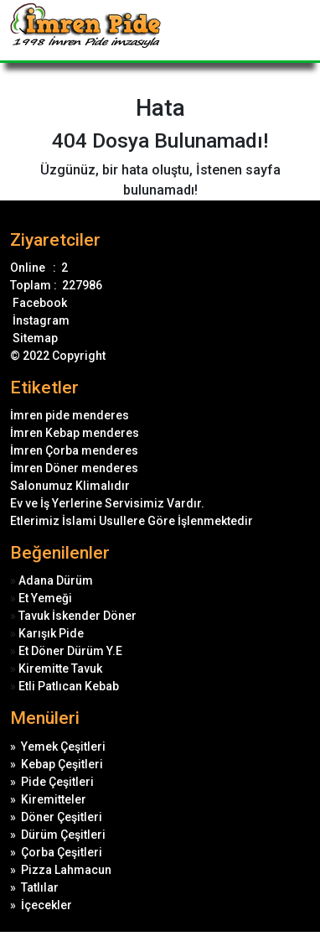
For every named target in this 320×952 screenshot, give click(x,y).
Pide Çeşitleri (57, 781)
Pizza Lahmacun (66, 870)
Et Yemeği (45, 598)
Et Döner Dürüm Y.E (70, 651)
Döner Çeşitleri (61, 817)
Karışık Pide (51, 633)
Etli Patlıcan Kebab (68, 686)
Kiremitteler (53, 799)
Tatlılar (40, 887)
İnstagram (40, 320)
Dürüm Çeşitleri (63, 834)
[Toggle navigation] (299, 30)
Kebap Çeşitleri (62, 764)
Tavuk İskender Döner (77, 615)
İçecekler (46, 905)
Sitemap (34, 338)
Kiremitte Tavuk (60, 668)
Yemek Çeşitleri (63, 746)
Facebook (38, 303)
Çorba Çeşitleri (61, 852)
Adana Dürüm (55, 580)
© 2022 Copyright (58, 355)
